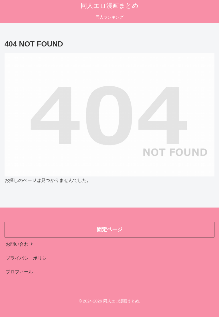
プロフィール (19, 271)
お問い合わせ (19, 244)
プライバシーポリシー (28, 258)
